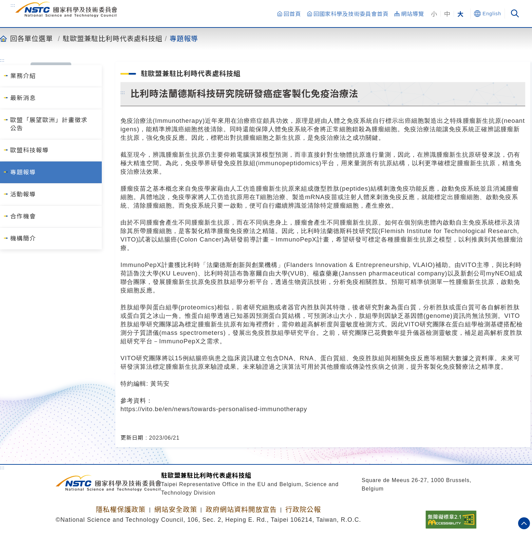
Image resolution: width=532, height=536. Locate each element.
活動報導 (23, 194)
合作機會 (23, 216)
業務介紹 (23, 76)
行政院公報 (303, 509)
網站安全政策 (175, 509)
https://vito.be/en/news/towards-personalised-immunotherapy (213, 409)
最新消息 (23, 98)
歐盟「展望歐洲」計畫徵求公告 (49, 124)
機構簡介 (23, 238)
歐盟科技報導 (29, 150)
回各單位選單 (31, 38)
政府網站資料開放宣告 (241, 509)
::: (13, 5)
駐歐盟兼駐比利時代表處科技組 (113, 38)
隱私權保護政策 (121, 509)
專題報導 (184, 38)
